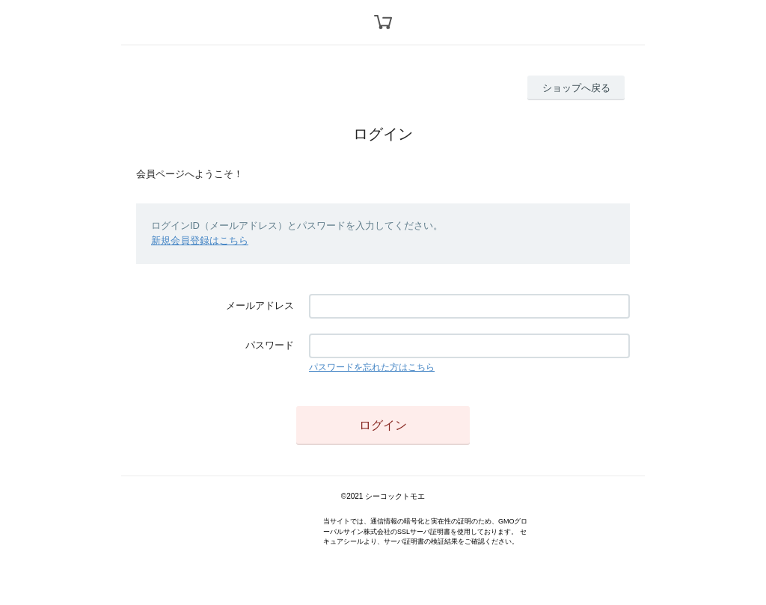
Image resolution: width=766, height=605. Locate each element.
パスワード (269, 345)
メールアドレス (260, 305)
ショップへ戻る (576, 87)
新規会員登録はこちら (199, 240)
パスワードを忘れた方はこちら (372, 367)
